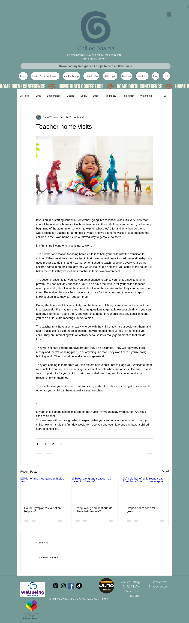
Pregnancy (110, 95)
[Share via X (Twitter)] (45, 443)
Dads (96, 95)
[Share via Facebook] (37, 443)
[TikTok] (79, 586)
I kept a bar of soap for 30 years (143, 510)
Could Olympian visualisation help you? (42, 510)
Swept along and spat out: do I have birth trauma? (93, 510)
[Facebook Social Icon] (71, 586)
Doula (83, 95)
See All (165, 471)
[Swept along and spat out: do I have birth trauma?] (94, 490)
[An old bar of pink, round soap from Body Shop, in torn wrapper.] (146, 490)
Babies (70, 95)
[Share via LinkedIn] (53, 443)
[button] (169, 13)
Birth (38, 95)
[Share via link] (60, 443)
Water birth (146, 95)
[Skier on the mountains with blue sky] (43, 490)
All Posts (25, 95)
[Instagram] (63, 586)
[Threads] (56, 586)
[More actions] (151, 117)
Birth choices (54, 95)
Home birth (128, 95)
